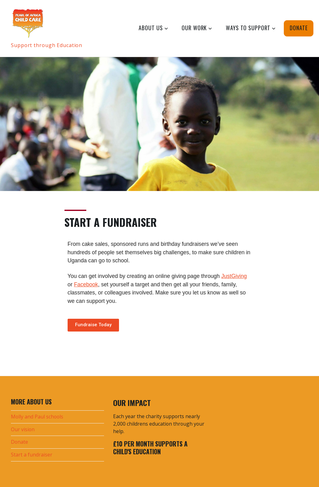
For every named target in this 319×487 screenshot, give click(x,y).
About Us (151, 28)
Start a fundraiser (31, 454)
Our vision (23, 429)
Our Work (194, 28)
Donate (298, 28)
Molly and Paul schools (37, 416)
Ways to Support (248, 28)
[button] (93, 325)
